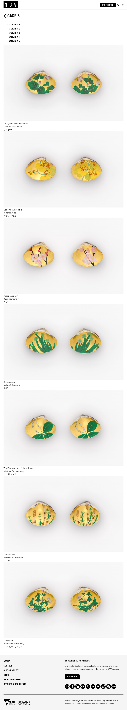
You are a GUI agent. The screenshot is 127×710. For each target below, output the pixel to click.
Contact (8, 666)
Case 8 (12, 16)
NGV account (113, 669)
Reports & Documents (15, 684)
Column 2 (14, 29)
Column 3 (14, 33)
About (7, 661)
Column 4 (14, 37)
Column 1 (14, 25)
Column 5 (14, 41)
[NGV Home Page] (11, 5)
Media (6, 675)
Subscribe (72, 677)
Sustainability (11, 670)
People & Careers (12, 680)
